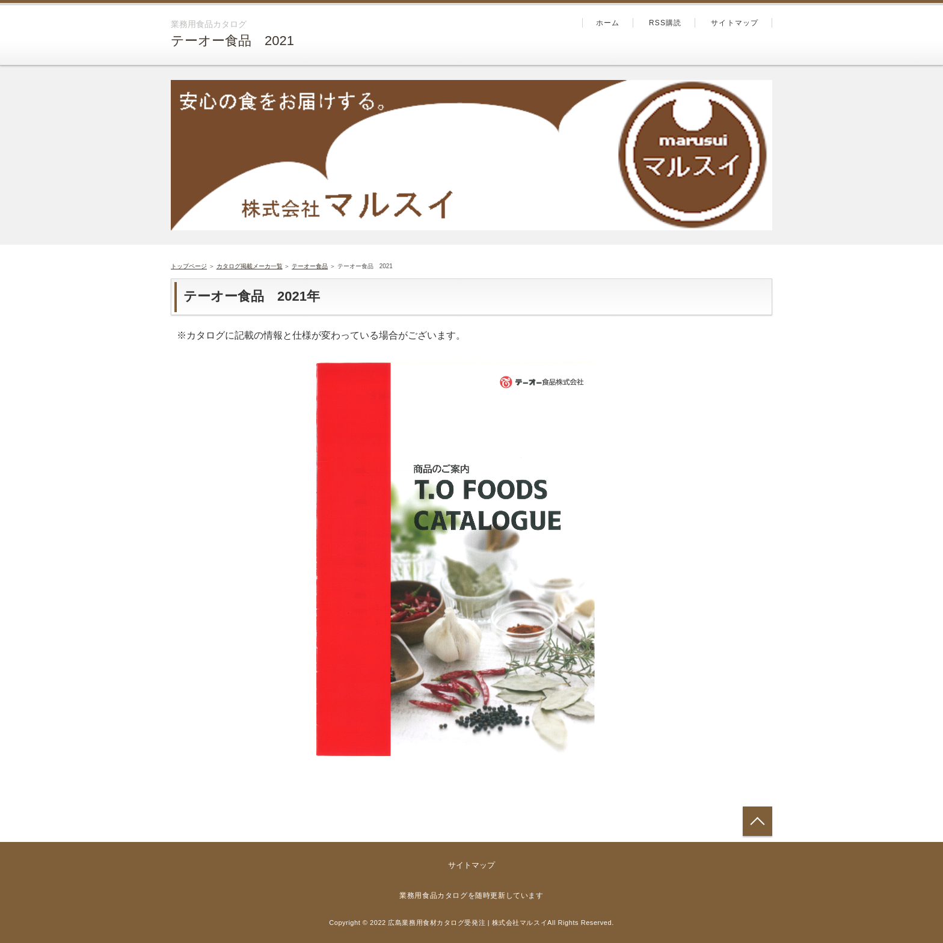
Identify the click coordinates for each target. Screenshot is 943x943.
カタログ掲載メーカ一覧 (250, 266)
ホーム (608, 23)
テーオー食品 (310, 266)
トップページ (189, 266)
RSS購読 (665, 23)
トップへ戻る (757, 821)
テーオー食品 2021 (232, 40)
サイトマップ (734, 23)
